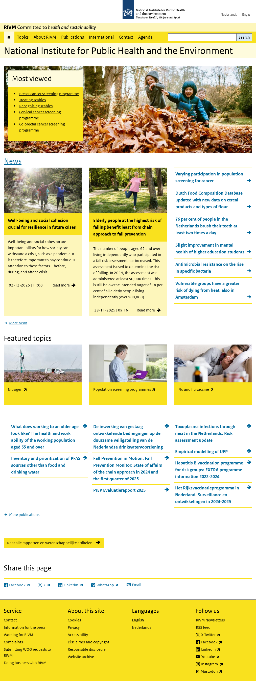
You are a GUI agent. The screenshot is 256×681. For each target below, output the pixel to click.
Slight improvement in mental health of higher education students (209, 248)
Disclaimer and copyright (88, 642)
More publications (24, 514)
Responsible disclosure (87, 649)
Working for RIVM (18, 634)
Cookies (74, 620)
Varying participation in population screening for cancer (209, 177)
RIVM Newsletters (210, 620)
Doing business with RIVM (25, 662)
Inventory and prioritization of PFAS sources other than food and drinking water (46, 465)
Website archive (81, 656)
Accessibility (78, 634)
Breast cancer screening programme (49, 93)
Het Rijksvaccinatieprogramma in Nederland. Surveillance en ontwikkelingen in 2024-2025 (207, 494)
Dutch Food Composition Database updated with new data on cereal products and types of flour (209, 199)
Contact (126, 37)
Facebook (225, 642)
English (247, 14)
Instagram (225, 664)
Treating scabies (32, 99)
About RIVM (45, 37)
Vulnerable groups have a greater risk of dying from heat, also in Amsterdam (207, 290)
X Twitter (224, 635)
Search (244, 37)
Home (9, 37)
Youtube (223, 657)
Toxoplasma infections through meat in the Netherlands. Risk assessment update (205, 433)
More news (18, 323)
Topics (23, 37)
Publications (72, 37)
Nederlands (229, 14)
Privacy (74, 627)
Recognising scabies (36, 105)
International (101, 37)
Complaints (13, 642)
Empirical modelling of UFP (201, 451)
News (12, 161)
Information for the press (24, 627)
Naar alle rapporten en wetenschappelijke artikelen (49, 542)
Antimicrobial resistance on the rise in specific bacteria (209, 267)
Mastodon (225, 671)
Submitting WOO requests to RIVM (27, 652)
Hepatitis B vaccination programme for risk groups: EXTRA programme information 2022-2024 (209, 469)
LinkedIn (224, 649)
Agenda (145, 37)
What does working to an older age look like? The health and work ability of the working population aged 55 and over (45, 437)
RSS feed (203, 627)
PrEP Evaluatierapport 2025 (119, 490)
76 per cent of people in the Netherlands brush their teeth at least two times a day (206, 225)
